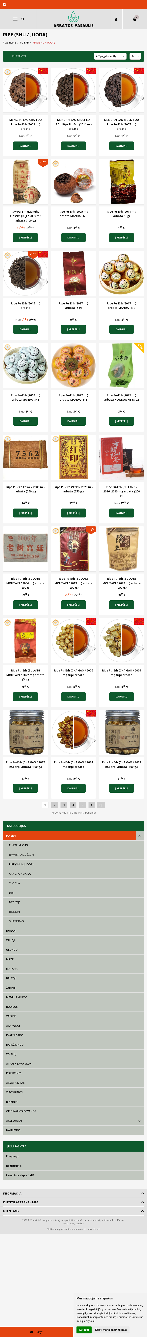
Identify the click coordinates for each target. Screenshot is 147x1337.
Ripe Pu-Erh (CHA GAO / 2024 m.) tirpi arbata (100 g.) (121, 764)
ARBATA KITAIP (15, 1082)
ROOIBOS (12, 1007)
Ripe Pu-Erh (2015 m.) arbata (25, 305)
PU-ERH (11, 835)
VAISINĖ (11, 1016)
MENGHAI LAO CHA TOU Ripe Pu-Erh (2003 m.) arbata (25, 124)
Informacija (12, 1193)
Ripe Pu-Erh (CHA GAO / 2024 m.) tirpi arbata (73, 764)
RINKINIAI (14, 912)
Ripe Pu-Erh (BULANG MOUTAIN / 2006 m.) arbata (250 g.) (25, 583)
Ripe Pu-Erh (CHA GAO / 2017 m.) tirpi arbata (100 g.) (25, 764)
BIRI (11, 892)
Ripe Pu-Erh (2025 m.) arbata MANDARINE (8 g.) (121, 397)
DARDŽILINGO (14, 1044)
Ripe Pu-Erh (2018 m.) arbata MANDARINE (25, 397)
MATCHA (11, 968)
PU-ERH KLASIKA (18, 845)
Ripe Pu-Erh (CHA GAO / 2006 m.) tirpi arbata (73, 672)
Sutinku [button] (84, 1329)
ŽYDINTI (11, 987)
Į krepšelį (25, 237)
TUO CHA (14, 883)
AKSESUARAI (14, 1120)
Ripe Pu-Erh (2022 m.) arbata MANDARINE (73, 397)
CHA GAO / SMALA (20, 873)
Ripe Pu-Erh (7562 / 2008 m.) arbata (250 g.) (25, 489)
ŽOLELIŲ (11, 1054)
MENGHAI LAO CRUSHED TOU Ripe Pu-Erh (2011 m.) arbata (73, 124)
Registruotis (13, 1165)
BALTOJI (11, 978)
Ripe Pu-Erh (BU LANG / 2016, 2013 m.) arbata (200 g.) (121, 491)
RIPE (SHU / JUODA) (21, 864)
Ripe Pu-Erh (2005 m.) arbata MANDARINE (73, 214)
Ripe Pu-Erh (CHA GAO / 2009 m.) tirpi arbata (121, 672)
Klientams (11, 1211)
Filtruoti (19, 56)
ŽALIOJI (10, 940)
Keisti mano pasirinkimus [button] (111, 1329)
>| (101, 805)
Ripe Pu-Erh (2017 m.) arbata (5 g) (73, 305)
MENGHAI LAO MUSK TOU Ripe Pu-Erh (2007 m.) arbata (121, 124)
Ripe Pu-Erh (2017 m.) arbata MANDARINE (121, 305)
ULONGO (11, 949)
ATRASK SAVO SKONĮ (19, 1063)
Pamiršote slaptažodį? (20, 1175)
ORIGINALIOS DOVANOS (21, 1111)
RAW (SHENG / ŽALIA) (21, 854)
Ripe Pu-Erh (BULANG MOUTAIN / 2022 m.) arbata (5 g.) (25, 674)
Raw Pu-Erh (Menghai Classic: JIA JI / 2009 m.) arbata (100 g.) (25, 216)
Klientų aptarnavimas (20, 1202)
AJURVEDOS (13, 1025)
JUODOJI (11, 930)
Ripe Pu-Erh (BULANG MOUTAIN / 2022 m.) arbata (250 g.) (122, 583)
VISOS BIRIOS (14, 1092)
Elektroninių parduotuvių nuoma (64, 1229)
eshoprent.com (92, 1229)
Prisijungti (12, 1156)
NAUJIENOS (13, 1130)
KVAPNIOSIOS (14, 1035)
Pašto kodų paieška (73, 1223)
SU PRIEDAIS (16, 921)
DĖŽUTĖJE (14, 902)
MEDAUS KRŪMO (16, 997)
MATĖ (10, 959)
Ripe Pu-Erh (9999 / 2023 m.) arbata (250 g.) (73, 489)
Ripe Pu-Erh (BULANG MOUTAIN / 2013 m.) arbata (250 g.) (73, 583)
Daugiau (25, 146)
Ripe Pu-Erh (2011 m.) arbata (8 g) (121, 214)
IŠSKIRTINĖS (13, 1073)
